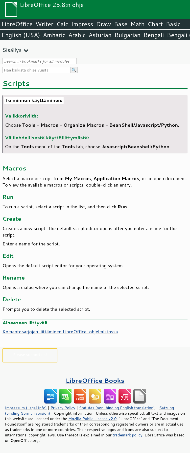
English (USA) (20, 35)
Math (137, 24)
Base (120, 24)
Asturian (100, 35)
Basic (173, 24)
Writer (44, 24)
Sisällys (12, 50)
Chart (155, 24)
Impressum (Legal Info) (26, 407)
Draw (103, 24)
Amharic (54, 35)
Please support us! (30, 354)
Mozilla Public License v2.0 (92, 418)
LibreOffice (16, 24)
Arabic (77, 35)
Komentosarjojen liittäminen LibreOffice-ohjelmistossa (60, 331)
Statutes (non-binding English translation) (117, 407)
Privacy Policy (62, 407)
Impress (82, 24)
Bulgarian (128, 35)
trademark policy (127, 435)
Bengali (153, 35)
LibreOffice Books (95, 380)
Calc (62, 24)
